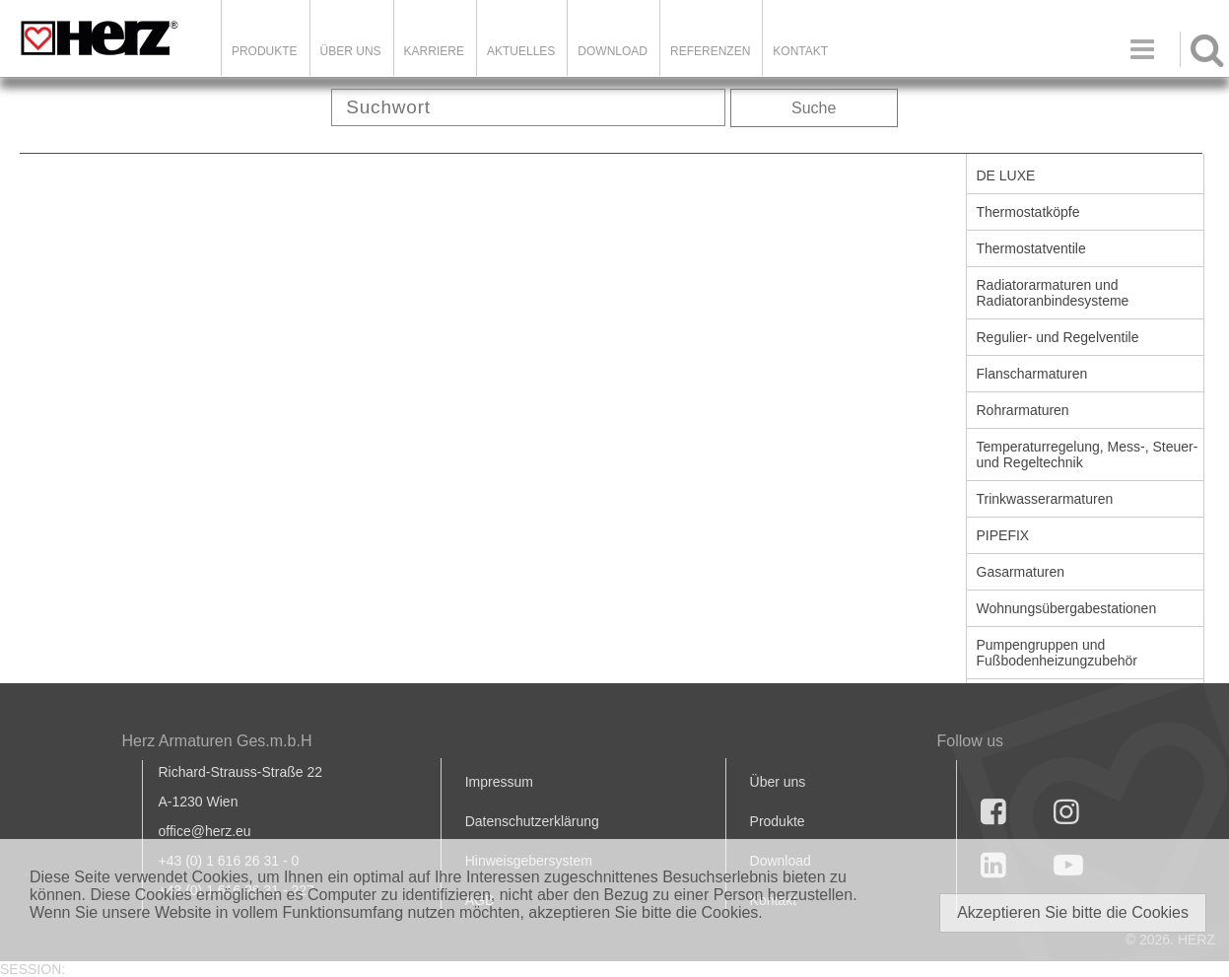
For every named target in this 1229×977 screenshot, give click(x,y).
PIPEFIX (1003, 535)
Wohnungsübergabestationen (1067, 608)
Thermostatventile (1031, 248)
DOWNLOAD (613, 51)
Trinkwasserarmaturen (1045, 499)
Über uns (778, 782)
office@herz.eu (205, 831)
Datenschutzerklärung (532, 821)
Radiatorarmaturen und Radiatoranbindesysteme (1053, 293)
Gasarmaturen (1020, 572)
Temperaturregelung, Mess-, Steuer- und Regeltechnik (1087, 454)
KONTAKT (800, 51)
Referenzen (710, 51)
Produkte (265, 51)
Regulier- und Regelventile (1058, 337)
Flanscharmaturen (1032, 374)
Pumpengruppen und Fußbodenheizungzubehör (1057, 652)
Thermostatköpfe (1028, 212)
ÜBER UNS (350, 51)
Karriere (434, 51)
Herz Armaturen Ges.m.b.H (217, 741)
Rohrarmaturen (1023, 410)
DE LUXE (1006, 175)
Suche (813, 108)
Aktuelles (521, 51)
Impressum (499, 782)
